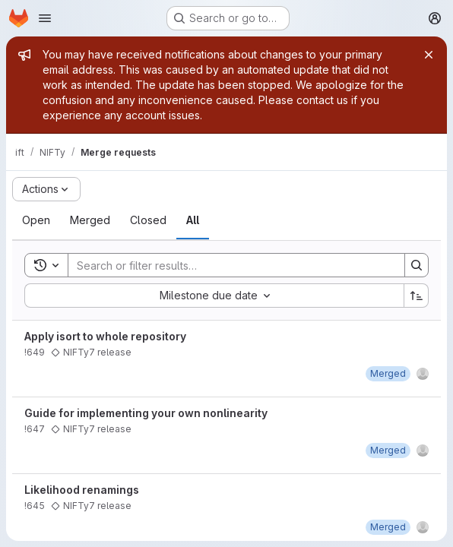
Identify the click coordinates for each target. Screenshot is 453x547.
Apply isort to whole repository (105, 336)
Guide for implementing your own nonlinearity (146, 412)
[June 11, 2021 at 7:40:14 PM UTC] (388, 373)
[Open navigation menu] (45, 18)
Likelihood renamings (81, 489)
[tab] (36, 220)
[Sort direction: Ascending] (416, 295)
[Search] (229, 265)
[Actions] (46, 189)
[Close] (429, 55)
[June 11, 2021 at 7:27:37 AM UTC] (388, 450)
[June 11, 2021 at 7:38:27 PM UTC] (388, 527)
